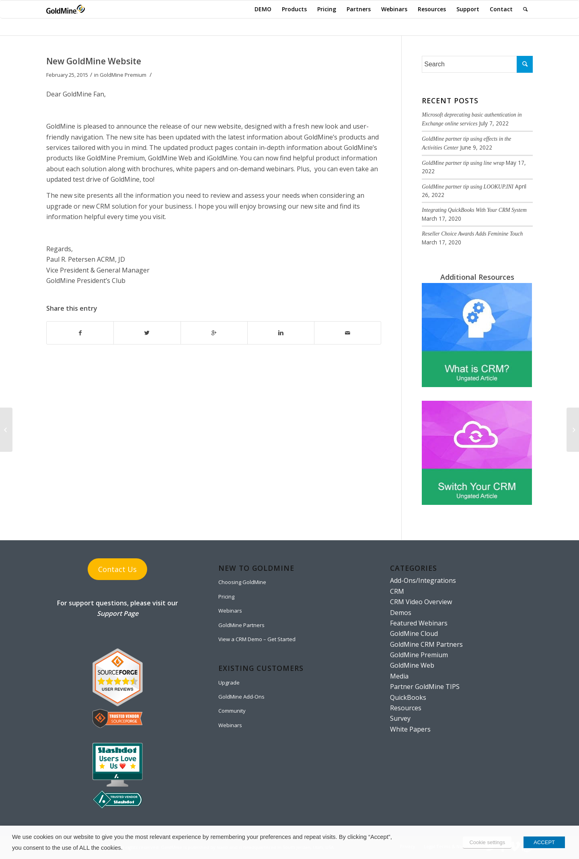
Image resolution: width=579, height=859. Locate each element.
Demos (400, 612)
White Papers (410, 729)
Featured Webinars (419, 623)
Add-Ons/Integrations (423, 580)
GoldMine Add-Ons (241, 696)
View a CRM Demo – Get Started (257, 639)
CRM (397, 591)
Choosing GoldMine (242, 582)
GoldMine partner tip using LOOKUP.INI (467, 187)
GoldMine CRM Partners (426, 644)
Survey (400, 718)
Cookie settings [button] (487, 842)
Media (399, 676)
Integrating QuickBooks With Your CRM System (474, 210)
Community (232, 710)
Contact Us (117, 569)
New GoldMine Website (93, 61)
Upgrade (229, 682)
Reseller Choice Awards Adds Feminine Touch (472, 234)
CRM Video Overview (421, 601)
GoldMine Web (412, 665)
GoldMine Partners (241, 625)
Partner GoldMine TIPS (425, 686)
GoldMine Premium (123, 74)
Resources (405, 707)
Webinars (230, 610)
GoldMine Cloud (414, 633)
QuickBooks (408, 697)
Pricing (226, 596)
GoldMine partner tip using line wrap (463, 163)
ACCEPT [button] (544, 842)
